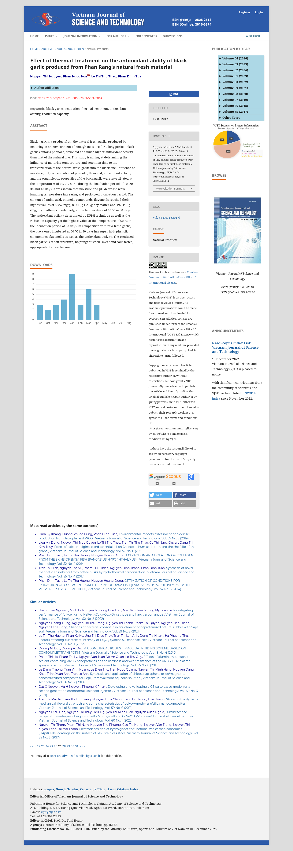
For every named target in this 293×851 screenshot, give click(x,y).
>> (83, 746)
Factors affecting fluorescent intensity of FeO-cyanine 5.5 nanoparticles (93, 640)
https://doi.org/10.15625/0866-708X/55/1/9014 (69, 98)
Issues (50, 36)
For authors (117, 36)
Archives (47, 49)
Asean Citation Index (123, 789)
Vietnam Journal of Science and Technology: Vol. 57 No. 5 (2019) (142, 538)
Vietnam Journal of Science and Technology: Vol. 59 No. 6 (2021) (86, 708)
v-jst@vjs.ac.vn (51, 812)
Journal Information (81, 36)
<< (32, 746)
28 (64, 746)
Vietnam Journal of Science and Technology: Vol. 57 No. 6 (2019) (97, 551)
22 (38, 746)
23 (43, 746)
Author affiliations (47, 88)
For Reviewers (146, 36)
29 (68, 746)
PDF (175, 94)
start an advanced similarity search (75, 756)
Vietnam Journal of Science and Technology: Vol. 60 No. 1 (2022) (86, 720)
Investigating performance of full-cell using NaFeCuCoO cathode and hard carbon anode (116, 612)
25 (51, 746)
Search (253, 36)
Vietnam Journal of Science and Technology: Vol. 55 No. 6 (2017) (112, 665)
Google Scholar (67, 789)
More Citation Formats (170, 188)
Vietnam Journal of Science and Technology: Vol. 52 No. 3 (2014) (134, 589)
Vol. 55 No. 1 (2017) (70, 49)
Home (34, 36)
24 (47, 746)
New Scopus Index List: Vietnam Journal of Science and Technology (235, 347)
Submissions (172, 36)
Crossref (86, 789)
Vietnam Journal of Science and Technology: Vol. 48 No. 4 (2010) (129, 652)
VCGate (99, 789)
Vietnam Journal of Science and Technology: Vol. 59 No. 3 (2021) (93, 631)
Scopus (49, 789)
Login (259, 12)
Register (244, 12)
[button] (160, 495)
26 (55, 746)
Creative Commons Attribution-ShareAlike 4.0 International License (173, 277)
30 (72, 746)
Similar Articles (43, 601)
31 (76, 746)
